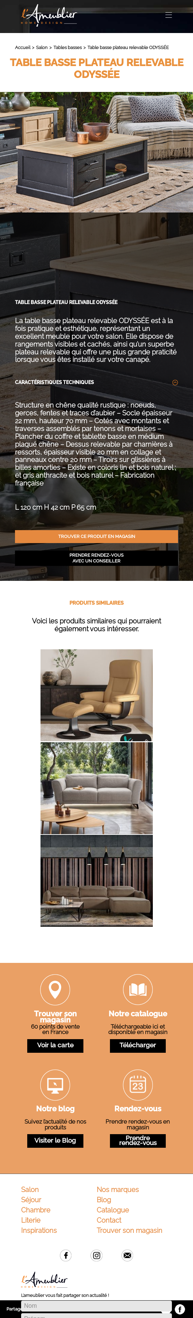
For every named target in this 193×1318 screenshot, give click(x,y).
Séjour (31, 1127)
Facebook (66, 1183)
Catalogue (113, 1137)
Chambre (35, 1137)
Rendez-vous (137, 1037)
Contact (109, 1148)
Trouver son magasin (55, 944)
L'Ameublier (49, 15)
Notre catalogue (138, 942)
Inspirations (39, 1158)
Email (127, 1183)
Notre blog (55, 1037)
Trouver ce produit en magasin (96, 463)
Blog (104, 1127)
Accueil (22, 47)
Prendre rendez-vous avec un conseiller (96, 485)
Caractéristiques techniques (54, 310)
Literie (31, 1148)
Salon (41, 47)
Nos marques (118, 1117)
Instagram (96, 1183)
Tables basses (67, 47)
